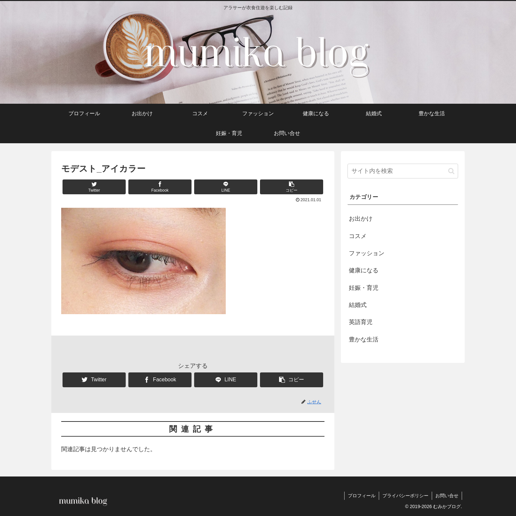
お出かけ (361, 218)
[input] (403, 171)
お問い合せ (446, 495)
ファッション (366, 253)
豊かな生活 (363, 339)
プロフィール (361, 495)
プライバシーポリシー (405, 495)
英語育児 (361, 322)
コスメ (358, 236)
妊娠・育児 (363, 288)
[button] (291, 186)
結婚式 (358, 305)
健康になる (363, 270)
